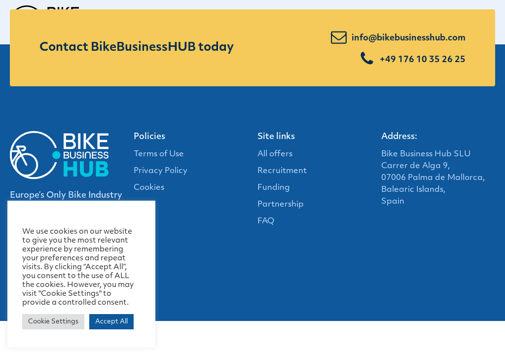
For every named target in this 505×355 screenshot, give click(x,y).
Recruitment (282, 171)
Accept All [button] (111, 322)
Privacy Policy (160, 171)
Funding (273, 188)
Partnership (280, 205)
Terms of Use (159, 154)
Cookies (149, 188)
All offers (274, 154)
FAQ (265, 221)
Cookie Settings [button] (53, 322)
